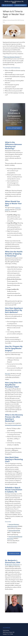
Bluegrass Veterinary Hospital (9, 20)
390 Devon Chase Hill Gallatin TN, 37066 (14, 2)
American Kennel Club (14, 530)
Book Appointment (14, 128)
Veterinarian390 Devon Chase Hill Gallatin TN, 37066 (8, 632)
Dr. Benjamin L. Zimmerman (12, 564)
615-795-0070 (8, 5)
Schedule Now (14, 553)
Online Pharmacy (20, 5)
